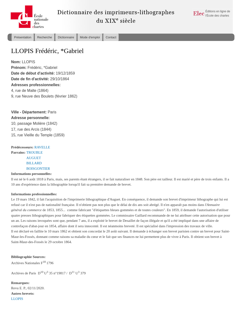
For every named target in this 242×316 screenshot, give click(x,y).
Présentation (22, 37)
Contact (111, 37)
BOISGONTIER (38, 168)
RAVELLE (42, 147)
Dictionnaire (66, 37)
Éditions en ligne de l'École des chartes (217, 13)
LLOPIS (17, 299)
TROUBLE (34, 152)
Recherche (44, 37)
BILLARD (34, 163)
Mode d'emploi (90, 37)
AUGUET (33, 158)
